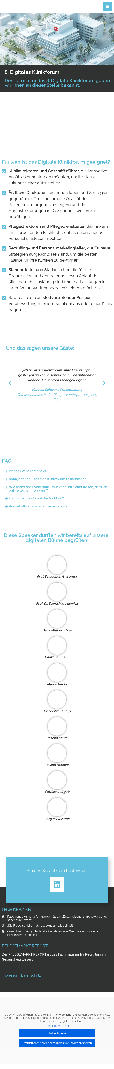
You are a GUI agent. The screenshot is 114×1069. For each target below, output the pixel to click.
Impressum (10, 975)
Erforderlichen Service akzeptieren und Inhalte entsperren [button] (57, 1043)
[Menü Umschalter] (107, 6)
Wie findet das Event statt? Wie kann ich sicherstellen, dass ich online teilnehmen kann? (58, 488)
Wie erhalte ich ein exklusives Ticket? (38, 506)
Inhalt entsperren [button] (57, 1033)
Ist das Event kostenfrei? (28, 471)
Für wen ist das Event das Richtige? (36, 498)
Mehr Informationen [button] (57, 1026)
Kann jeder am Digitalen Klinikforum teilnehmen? (47, 479)
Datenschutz (31, 975)
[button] (10, 383)
